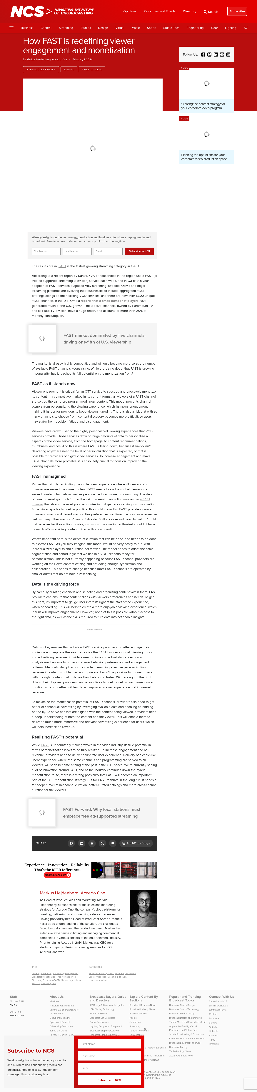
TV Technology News (180, 1051)
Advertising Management (65, 973)
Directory (189, 11)
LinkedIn (213, 1031)
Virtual (119, 28)
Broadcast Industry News (101, 973)
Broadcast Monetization (44, 976)
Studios (86, 28)
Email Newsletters (218, 1005)
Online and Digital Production (41, 69)
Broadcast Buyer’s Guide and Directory (108, 998)
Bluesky (213, 1022)
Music (136, 28)
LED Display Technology (102, 1009)
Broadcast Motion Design (182, 1013)
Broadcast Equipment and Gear (185, 1043)
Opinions (129, 11)
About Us (57, 996)
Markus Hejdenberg (71, 980)
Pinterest (213, 1035)
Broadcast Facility (178, 1047)
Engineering (195, 28)
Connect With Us (221, 996)
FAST (62, 266)
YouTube (213, 1027)
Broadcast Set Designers (102, 1018)
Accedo (35, 973)
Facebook (214, 1018)
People (133, 1018)
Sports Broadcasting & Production (186, 1034)
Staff (13, 996)
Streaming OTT (48, 983)
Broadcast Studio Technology (184, 1009)
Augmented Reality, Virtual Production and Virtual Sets (183, 1028)
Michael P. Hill (17, 1001)
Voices (104, 980)
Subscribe (237, 11)
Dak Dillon (15, 1011)
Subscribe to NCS (218, 1001)
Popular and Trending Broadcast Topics (185, 998)
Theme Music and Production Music (187, 1022)
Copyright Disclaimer (60, 1018)
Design (103, 28)
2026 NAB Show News (181, 1055)
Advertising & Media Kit (62, 1005)
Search (211, 11)
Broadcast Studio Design (182, 1005)
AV (246, 28)
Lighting (230, 28)
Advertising (46, 973)
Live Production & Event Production (187, 1038)
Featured (119, 973)
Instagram (214, 1044)
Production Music (98, 1013)
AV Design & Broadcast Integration (107, 1005)
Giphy (212, 1039)
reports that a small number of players (109, 300)
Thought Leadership (92, 69)
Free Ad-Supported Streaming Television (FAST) (54, 978)
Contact (213, 1014)
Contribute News (217, 1010)
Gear (214, 28)
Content (46, 28)
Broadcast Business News (142, 1005)
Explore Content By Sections (143, 998)
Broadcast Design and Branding (185, 1018)
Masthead (55, 1001)
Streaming (66, 28)
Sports (151, 28)
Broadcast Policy (137, 1013)
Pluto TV (36, 983)
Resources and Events (160, 11)
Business (27, 28)
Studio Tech (171, 28)
